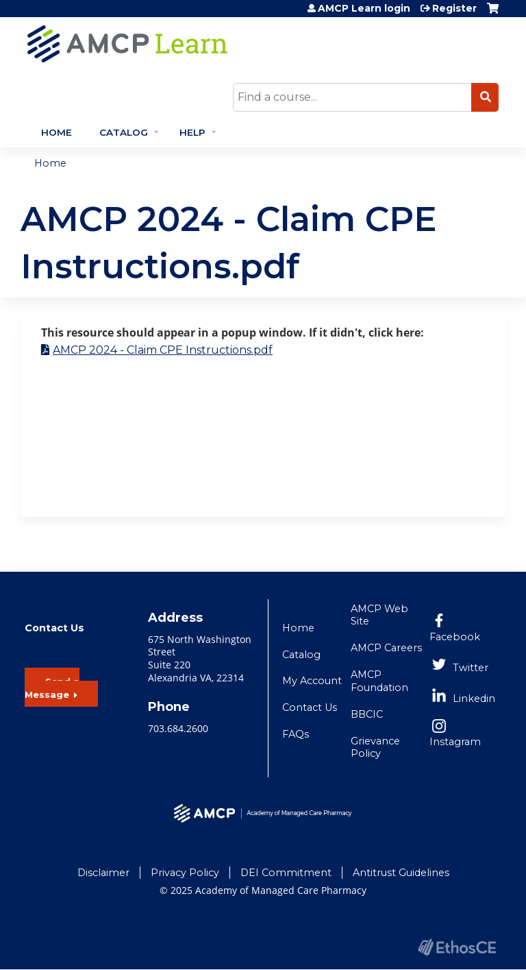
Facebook (454, 637)
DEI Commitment (285, 872)
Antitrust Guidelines (401, 872)
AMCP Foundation (379, 681)
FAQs (295, 734)
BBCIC (367, 714)
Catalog (123, 132)
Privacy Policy (185, 872)
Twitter (470, 668)
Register (454, 8)
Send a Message (52, 688)
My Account (312, 681)
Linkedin (474, 698)
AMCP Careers (386, 648)
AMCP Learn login (364, 8)
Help (192, 132)
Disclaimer (103, 872)
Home (56, 132)
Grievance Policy (375, 747)
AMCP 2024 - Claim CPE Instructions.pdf (163, 349)
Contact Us (309, 707)
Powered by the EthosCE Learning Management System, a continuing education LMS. (456, 947)
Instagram (455, 742)
